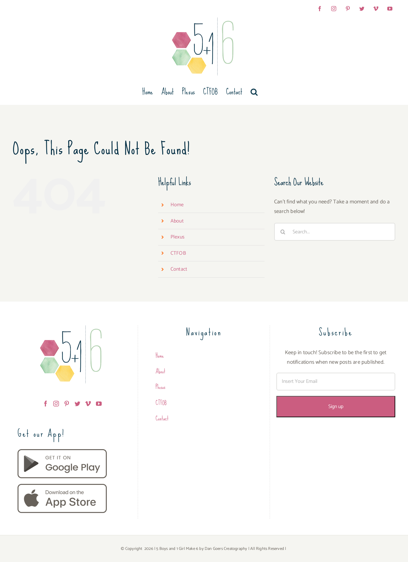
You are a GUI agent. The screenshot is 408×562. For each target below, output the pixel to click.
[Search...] (334, 232)
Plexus (178, 237)
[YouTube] (99, 403)
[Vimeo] (88, 403)
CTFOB (178, 253)
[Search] (283, 232)
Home (177, 205)
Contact (179, 269)
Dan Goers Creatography (226, 548)
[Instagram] (56, 403)
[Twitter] (77, 403)
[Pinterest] (66, 403)
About (177, 221)
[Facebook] (45, 403)
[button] (254, 92)
